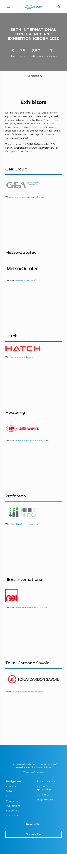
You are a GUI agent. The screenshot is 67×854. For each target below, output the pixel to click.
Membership (13, 801)
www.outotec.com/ (25, 280)
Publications (13, 806)
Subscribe (33, 834)
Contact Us (12, 815)
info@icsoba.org (46, 799)
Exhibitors (33, 76)
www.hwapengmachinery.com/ (32, 440)
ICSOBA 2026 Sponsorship (44, 788)
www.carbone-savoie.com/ (29, 691)
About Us (11, 786)
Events (9, 796)
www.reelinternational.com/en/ (31, 607)
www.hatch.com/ (24, 357)
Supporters (12, 810)
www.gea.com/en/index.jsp (29, 197)
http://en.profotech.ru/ (27, 524)
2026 (9, 791)
